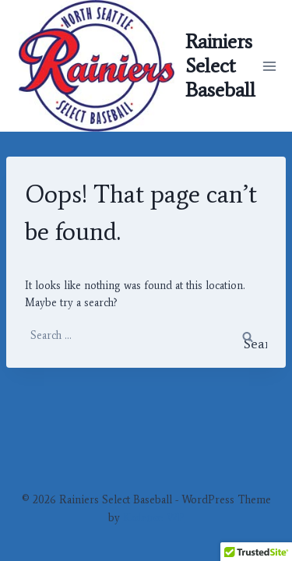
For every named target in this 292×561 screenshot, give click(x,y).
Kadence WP (154, 517)
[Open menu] (269, 66)
